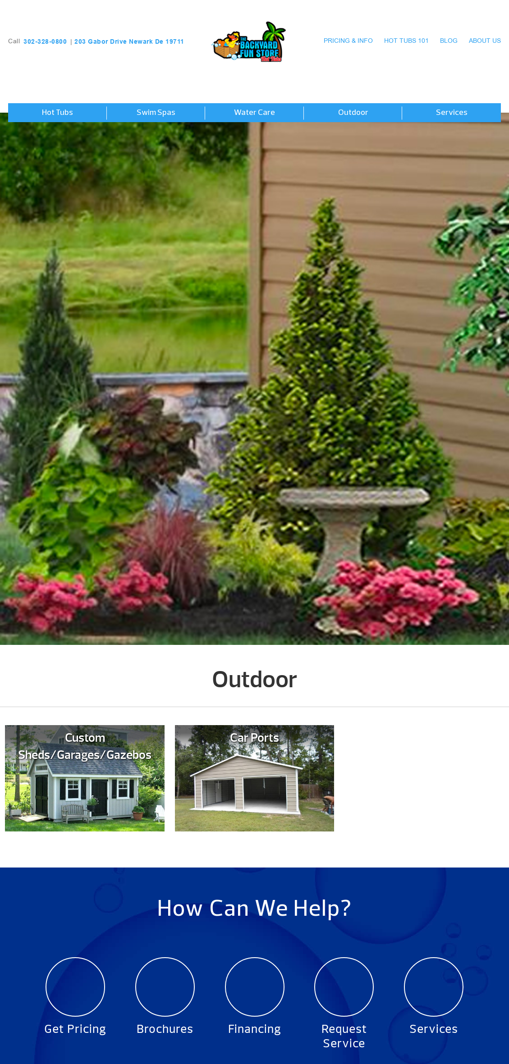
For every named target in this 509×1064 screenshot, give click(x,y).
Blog (449, 41)
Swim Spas (156, 113)
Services (452, 113)
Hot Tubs (57, 113)
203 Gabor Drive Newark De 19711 (129, 41)
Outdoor (353, 113)
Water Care (254, 113)
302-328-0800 (45, 41)
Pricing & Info (348, 41)
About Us (485, 41)
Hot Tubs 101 (406, 41)
